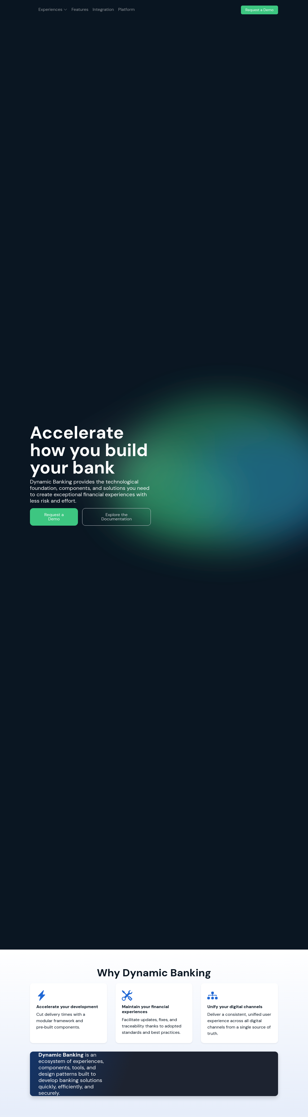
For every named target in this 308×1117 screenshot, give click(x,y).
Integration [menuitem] (103, 9)
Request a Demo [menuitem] (259, 9)
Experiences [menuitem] (53, 9)
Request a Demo (54, 517)
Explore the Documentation (116, 517)
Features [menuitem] (80, 9)
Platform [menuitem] (126, 9)
